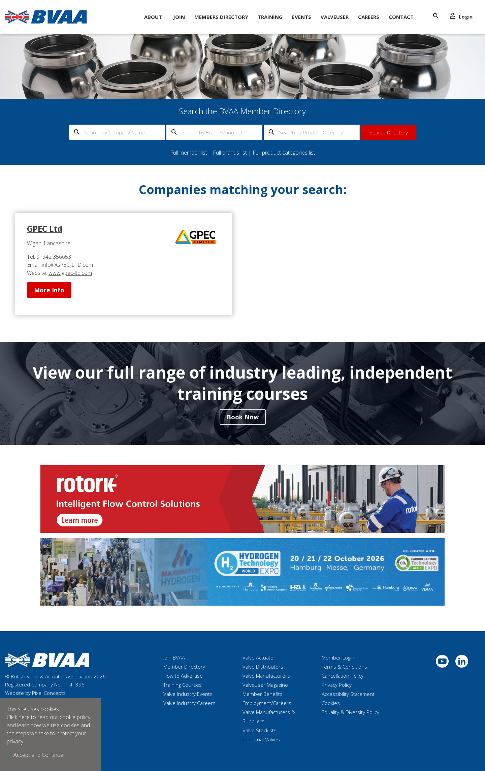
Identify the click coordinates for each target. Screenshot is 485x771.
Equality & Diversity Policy (350, 712)
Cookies (331, 703)
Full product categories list (284, 152)
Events (301, 16)
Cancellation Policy (342, 675)
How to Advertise (183, 675)
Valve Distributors (263, 666)
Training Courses (182, 684)
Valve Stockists (260, 730)
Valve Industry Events (188, 693)
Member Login (338, 657)
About (153, 16)
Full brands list (230, 152)
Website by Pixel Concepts (35, 692)
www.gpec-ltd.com (70, 273)
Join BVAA (174, 657)
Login (461, 16)
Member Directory (184, 666)
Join (179, 16)
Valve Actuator (259, 657)
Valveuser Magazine (265, 684)
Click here (18, 717)
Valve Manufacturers (266, 675)
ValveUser (335, 16)
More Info (49, 290)
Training (270, 16)
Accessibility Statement (348, 693)
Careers (368, 16)
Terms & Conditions (344, 666)
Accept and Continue (38, 755)
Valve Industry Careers (189, 703)
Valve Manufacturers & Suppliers (269, 717)
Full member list (188, 152)
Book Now (243, 417)
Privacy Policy (337, 684)
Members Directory (221, 16)
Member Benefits (263, 693)
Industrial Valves (261, 739)
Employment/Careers (267, 703)
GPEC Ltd (44, 228)
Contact (401, 16)
